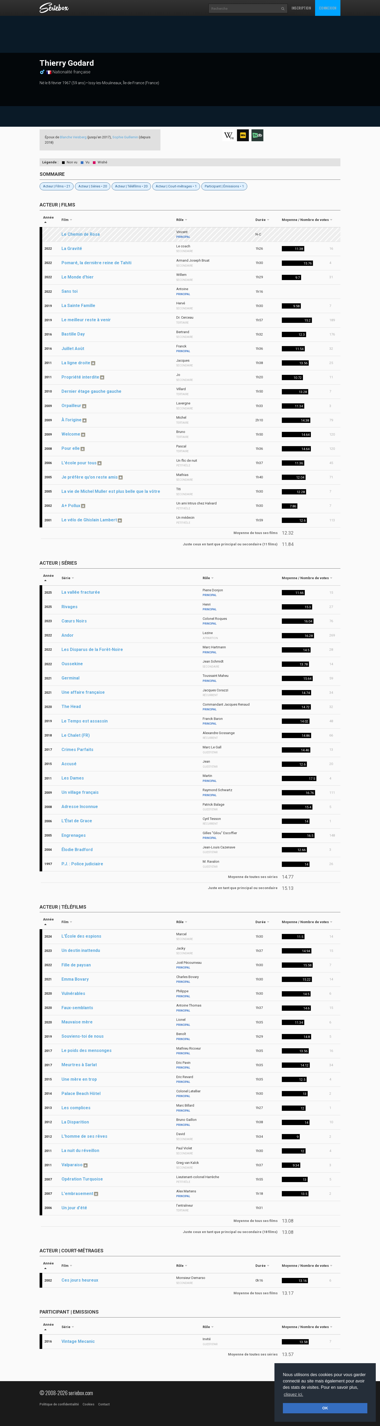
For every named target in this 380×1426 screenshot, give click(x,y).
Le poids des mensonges (86, 1050)
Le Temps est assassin (84, 721)
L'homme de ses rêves (84, 1136)
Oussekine (72, 664)
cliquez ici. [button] (293, 1394)
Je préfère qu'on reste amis (89, 477)
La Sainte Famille (78, 305)
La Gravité (71, 248)
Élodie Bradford (77, 849)
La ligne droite (75, 363)
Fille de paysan (76, 965)
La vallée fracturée (80, 592)
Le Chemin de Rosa (80, 234)
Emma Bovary (75, 979)
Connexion (327, 8)
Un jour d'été (74, 1208)
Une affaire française (83, 692)
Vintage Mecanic (78, 1341)
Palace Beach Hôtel (81, 1093)
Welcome (70, 434)
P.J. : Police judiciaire (82, 864)
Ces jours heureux (79, 1280)
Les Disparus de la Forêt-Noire (92, 649)
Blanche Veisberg (73, 137)
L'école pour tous (79, 463)
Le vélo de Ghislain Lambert (89, 520)
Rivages (69, 607)
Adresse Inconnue (79, 806)
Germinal (70, 678)
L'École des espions (81, 936)
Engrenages (73, 835)
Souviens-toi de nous (82, 1036)
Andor (67, 635)
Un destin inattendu (80, 950)
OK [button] (325, 1408)
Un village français (80, 792)
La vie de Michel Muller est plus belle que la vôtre (110, 491)
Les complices (76, 1108)
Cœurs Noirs (74, 621)
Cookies (88, 1404)
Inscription (301, 8)
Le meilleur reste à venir (86, 320)
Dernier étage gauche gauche (91, 391)
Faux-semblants (77, 1007)
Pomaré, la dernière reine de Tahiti (96, 263)
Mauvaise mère (77, 1022)
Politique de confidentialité (59, 1404)
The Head (71, 706)
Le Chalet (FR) (75, 735)
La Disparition (75, 1122)
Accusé (69, 764)
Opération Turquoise (82, 1179)
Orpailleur (71, 405)
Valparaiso (72, 1165)
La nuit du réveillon (80, 1150)
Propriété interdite (80, 377)
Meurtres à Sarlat (79, 1065)
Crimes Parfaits (77, 749)
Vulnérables (73, 993)
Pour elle (70, 448)
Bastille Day (73, 334)
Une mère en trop (79, 1079)
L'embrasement (77, 1193)
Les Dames (72, 778)
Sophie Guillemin (125, 137)
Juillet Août (72, 348)
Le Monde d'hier (77, 277)
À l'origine (71, 420)
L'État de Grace (76, 821)
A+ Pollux (70, 505)
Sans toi (69, 291)
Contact (104, 1404)
